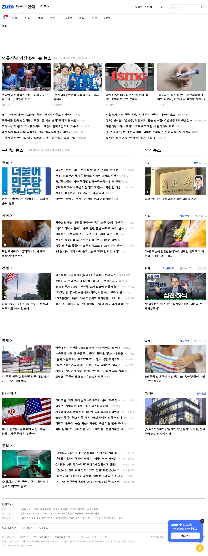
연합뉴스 (6, 104)
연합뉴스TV (200, 163)
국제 (53, 18)
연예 (31, 7)
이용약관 (24, 536)
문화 (82, 18)
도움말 (103, 536)
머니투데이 (169, 268)
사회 (27, 18)
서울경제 (184, 215)
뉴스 (19, 7)
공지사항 (78, 536)
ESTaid (7, 545)
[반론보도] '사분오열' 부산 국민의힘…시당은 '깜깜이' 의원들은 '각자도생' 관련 (60, 513)
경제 (40, 18)
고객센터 (91, 536)
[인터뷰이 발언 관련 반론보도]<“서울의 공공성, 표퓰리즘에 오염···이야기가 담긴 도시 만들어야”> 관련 (72, 517)
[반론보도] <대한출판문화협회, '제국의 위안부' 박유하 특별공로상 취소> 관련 (59, 509)
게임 (107, 18)
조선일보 (58, 104)
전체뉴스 (28, 528)
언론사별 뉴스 (9, 528)
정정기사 (7, 504)
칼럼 (94, 18)
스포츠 (45, 7)
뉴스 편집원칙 (9, 536)
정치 (15, 18)
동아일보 (109, 104)
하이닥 (160, 104)
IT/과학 (67, 18)
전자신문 (201, 393)
